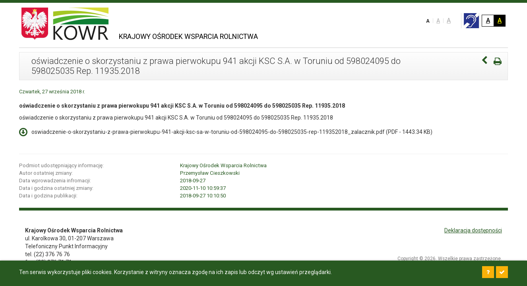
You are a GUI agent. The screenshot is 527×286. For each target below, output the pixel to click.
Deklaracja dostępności (473, 230)
